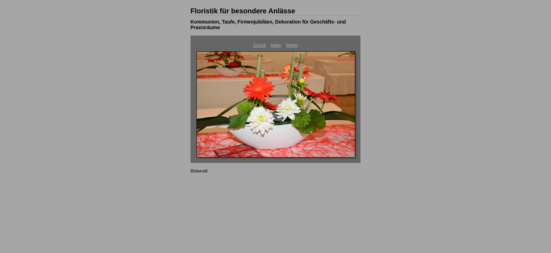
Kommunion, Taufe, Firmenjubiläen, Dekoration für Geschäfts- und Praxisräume (268, 24)
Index (276, 45)
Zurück (259, 45)
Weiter (292, 45)
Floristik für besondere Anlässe (242, 11)
